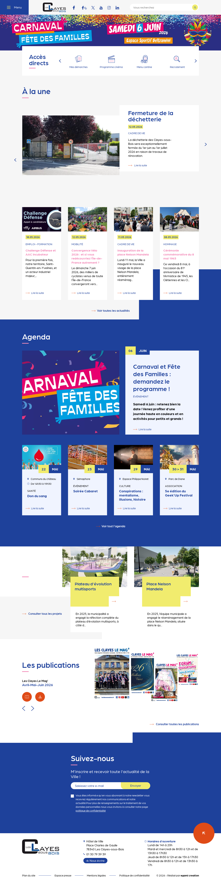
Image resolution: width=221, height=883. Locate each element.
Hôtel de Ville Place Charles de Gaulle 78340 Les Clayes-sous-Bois (103, 845)
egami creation (190, 875)
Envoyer (135, 785)
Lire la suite (140, 157)
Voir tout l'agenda (113, 526)
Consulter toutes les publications (177, 724)
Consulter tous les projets (45, 613)
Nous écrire (97, 860)
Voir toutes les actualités (113, 310)
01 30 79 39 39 (94, 854)
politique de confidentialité (91, 810)
